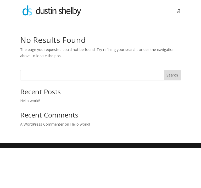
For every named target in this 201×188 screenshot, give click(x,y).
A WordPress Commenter (42, 124)
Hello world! (30, 100)
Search (172, 75)
